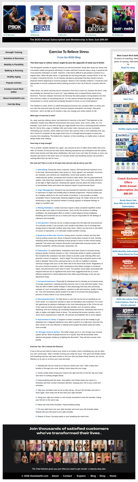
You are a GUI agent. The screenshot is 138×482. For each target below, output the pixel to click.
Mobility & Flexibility (14, 64)
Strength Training (13, 52)
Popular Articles (13, 83)
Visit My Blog (13, 104)
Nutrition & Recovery (14, 58)
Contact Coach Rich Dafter (13, 90)
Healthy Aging (13, 77)
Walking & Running (14, 70)
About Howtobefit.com (14, 98)
